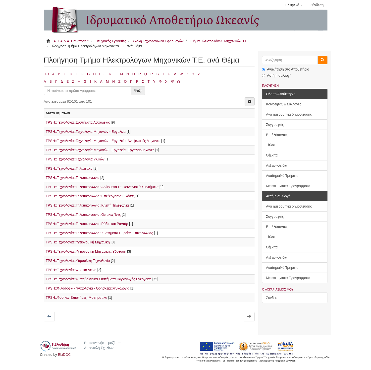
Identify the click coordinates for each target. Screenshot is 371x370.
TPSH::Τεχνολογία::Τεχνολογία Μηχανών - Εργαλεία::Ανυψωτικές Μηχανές (103, 141)
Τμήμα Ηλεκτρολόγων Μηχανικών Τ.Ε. (219, 41)
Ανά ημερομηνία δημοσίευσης (289, 114)
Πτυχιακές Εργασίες (111, 41)
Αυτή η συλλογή (277, 75)
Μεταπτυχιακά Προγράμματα (288, 186)
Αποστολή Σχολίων (98, 348)
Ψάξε (138, 91)
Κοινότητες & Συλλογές (283, 104)
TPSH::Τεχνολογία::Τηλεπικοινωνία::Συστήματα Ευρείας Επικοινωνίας (99, 233)
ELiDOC (64, 355)
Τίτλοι (270, 145)
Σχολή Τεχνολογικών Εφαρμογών (157, 41)
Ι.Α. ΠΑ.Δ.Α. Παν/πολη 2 (70, 41)
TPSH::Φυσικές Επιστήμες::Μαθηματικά (76, 297)
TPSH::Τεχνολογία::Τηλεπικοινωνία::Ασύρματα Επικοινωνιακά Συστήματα (102, 187)
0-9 (46, 74)
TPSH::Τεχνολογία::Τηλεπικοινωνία (73, 178)
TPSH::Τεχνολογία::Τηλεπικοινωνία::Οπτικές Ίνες (83, 215)
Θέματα (272, 155)
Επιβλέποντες (276, 135)
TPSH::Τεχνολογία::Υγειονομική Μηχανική (78, 242)
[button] (294, 5)
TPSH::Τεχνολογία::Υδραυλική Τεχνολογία (78, 261)
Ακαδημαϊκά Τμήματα (282, 176)
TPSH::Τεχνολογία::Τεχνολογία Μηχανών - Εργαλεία (86, 132)
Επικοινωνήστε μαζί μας (102, 343)
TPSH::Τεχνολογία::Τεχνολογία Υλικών (75, 159)
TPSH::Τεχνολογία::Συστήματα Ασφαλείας (78, 122)
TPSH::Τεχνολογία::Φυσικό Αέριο (71, 270)
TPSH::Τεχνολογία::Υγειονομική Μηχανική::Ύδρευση (86, 251)
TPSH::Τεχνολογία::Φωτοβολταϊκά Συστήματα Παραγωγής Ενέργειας (99, 279)
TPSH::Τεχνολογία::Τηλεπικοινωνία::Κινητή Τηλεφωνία (87, 205)
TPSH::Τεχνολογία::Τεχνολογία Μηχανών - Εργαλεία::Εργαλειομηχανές (100, 150)
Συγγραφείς (275, 125)
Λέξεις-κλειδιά (276, 165)
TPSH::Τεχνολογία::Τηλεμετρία (69, 168)
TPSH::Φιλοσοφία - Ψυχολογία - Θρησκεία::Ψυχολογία (87, 288)
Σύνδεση (272, 298)
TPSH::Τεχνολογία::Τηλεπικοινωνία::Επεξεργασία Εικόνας (90, 196)
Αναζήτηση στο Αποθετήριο (285, 69)
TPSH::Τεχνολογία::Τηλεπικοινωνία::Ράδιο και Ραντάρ (87, 224)
